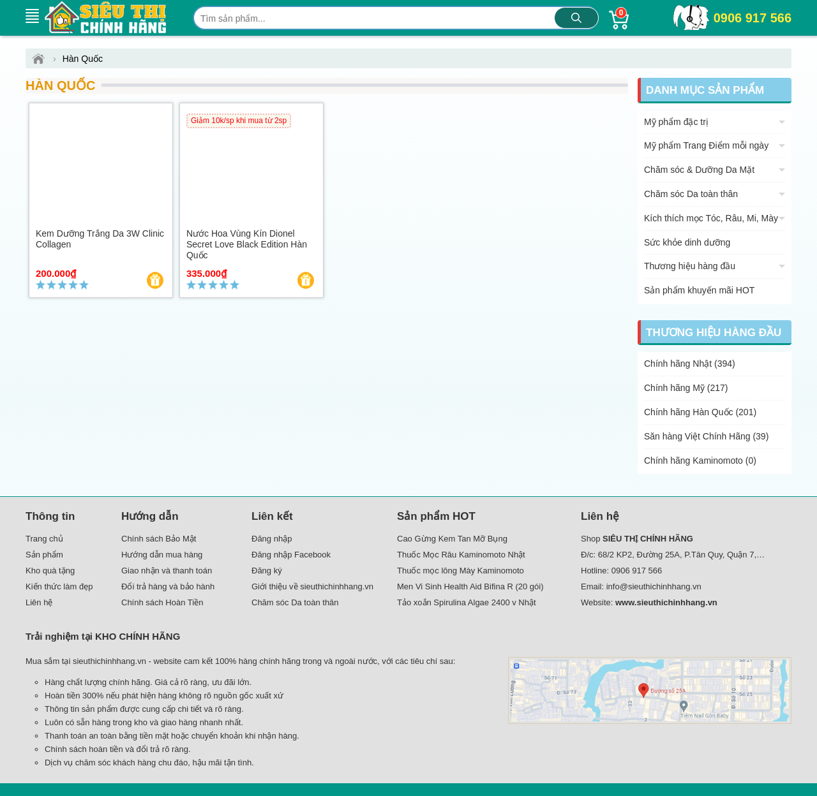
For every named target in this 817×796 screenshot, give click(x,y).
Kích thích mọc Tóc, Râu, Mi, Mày (711, 218)
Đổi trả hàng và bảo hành (167, 586)
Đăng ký (266, 570)
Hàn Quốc (60, 85)
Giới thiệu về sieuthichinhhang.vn (312, 586)
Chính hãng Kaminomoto (700, 460)
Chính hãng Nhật (689, 363)
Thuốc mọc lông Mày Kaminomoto (460, 570)
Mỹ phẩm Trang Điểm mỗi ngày (706, 145)
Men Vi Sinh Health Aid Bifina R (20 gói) (470, 586)
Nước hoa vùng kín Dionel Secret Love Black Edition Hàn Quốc (246, 244)
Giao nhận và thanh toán (166, 570)
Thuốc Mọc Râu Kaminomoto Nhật (461, 554)
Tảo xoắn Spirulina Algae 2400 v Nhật (466, 602)
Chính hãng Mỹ (686, 388)
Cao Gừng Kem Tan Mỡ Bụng (452, 538)
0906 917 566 (752, 18)
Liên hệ (39, 602)
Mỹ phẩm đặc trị (676, 122)
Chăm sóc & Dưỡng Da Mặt (699, 170)
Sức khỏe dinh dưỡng (687, 242)
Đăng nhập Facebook (291, 554)
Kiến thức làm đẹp (59, 586)
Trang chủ (44, 538)
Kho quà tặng (50, 570)
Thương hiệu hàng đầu (689, 266)
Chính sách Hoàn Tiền (162, 602)
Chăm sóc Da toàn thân (691, 194)
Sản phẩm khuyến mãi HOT (699, 290)
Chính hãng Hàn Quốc (700, 412)
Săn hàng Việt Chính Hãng (706, 436)
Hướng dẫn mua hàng (161, 554)
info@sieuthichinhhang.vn (653, 586)
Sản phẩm (44, 554)
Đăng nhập (271, 538)
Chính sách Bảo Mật (158, 538)
